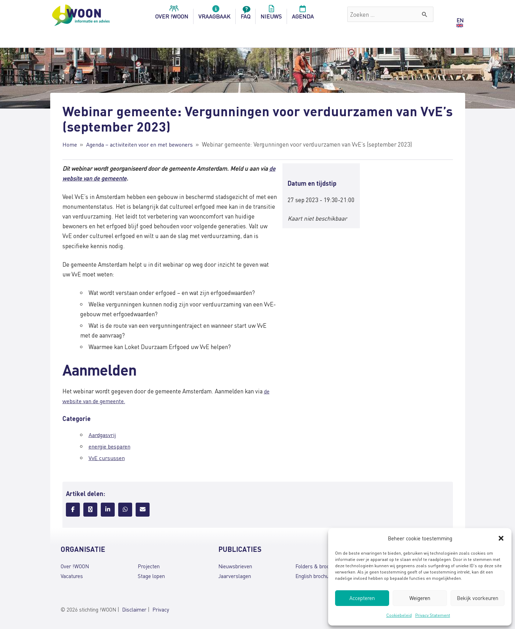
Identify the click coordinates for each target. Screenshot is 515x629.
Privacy (160, 609)
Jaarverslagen (234, 575)
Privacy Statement (432, 615)
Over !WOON (75, 566)
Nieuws (271, 14)
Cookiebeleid (399, 615)
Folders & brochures (318, 566)
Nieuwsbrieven (235, 566)
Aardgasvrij (103, 434)
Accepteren (362, 597)
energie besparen (111, 446)
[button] (501, 538)
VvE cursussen (107, 457)
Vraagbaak (214, 14)
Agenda (303, 14)
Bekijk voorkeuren (477, 597)
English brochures (315, 575)
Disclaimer (134, 609)
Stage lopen (151, 575)
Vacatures (72, 575)
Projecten (149, 566)
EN (459, 20)
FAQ (245, 14)
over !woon (171, 14)
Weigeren (419, 597)
